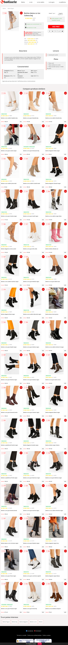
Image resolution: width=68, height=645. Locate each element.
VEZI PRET (56, 26)
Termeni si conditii (21, 635)
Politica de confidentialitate (34, 635)
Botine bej (14, 622)
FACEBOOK (29, 631)
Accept (39, 644)
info (21, 121)
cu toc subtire (40, 2)
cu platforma (62, 2)
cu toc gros (51, 2)
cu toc (31, 2)
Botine (23, 2)
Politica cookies (47, 635)
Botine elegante (23, 622)
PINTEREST (37, 631)
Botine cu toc (33, 622)
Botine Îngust (11, 8)
